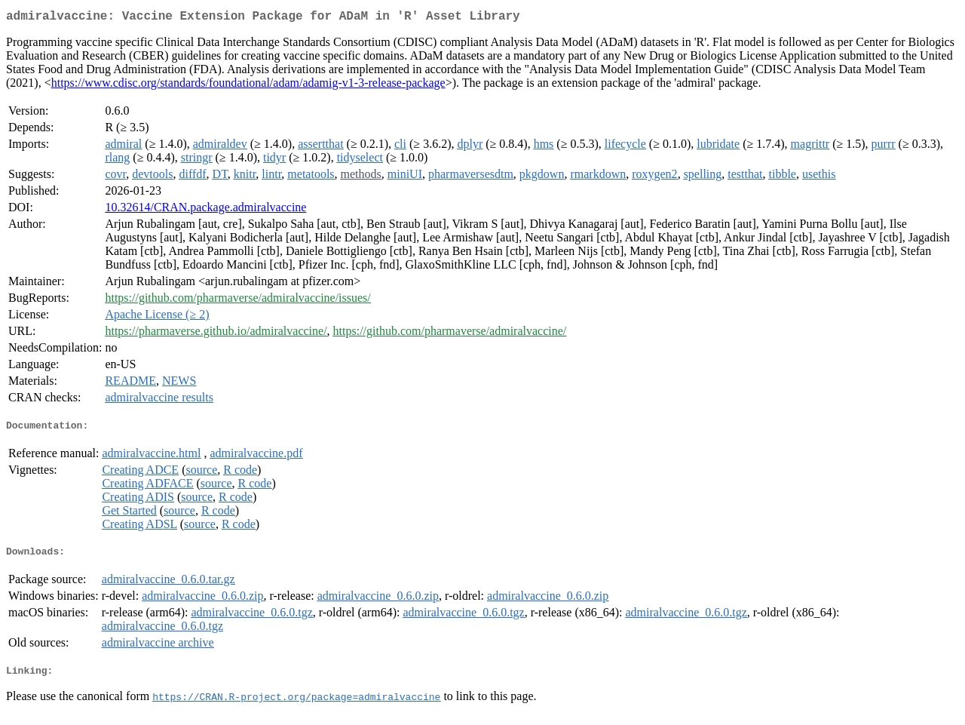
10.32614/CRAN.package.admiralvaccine (205, 210)
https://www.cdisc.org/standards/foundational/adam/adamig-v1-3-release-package (248, 85)
